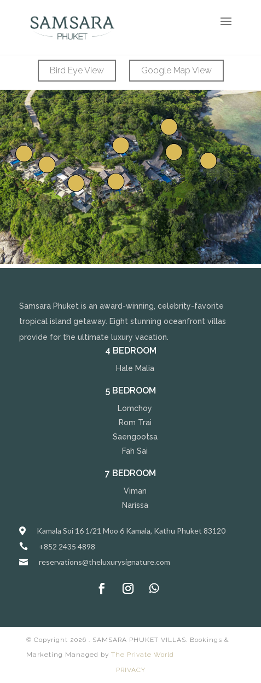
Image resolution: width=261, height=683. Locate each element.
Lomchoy (135, 408)
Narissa (135, 505)
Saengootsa (135, 436)
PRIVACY (131, 670)
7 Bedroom (130, 473)
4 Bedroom (130, 350)
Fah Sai (135, 451)
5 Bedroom (131, 390)
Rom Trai (135, 422)
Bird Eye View (77, 70)
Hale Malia (135, 368)
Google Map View (176, 70)
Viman (135, 491)
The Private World (142, 654)
